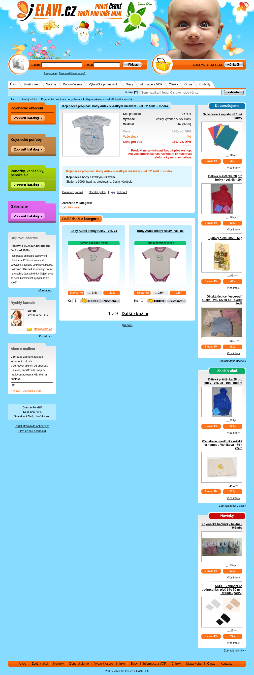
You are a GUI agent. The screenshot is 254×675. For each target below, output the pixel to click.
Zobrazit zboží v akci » (232, 505)
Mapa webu (194, 663)
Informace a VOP (151, 84)
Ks (69, 300)
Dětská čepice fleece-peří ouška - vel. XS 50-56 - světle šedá (222, 300)
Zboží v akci (31, 84)
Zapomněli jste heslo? (72, 73)
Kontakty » (45, 336)
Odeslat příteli (97, 192)
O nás (188, 84)
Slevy (129, 84)
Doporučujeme (72, 84)
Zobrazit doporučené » (232, 360)
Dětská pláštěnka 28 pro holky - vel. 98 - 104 (225, 178)
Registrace (50, 73)
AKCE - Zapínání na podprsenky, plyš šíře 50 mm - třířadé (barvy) (222, 589)
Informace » (45, 290)
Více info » (233, 167)
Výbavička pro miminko (104, 84)
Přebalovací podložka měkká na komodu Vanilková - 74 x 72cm (222, 445)
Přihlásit (15, 390)
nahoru (127, 325)
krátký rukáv (29, 99)
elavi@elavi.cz (43, 328)
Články (173, 84)
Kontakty (204, 84)
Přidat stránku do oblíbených (32, 426)
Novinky (51, 84)
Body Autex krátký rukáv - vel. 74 (93, 231)
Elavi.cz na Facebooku (32, 430)
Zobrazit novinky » (235, 650)
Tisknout (122, 192)
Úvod (13, 84)
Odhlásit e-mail (32, 390)
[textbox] (181, 92)
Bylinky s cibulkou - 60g (225, 238)
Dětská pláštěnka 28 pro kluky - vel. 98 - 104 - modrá (223, 381)
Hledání (128, 92)
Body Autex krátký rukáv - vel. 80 (160, 231)
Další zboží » (135, 313)
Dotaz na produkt (72, 192)
